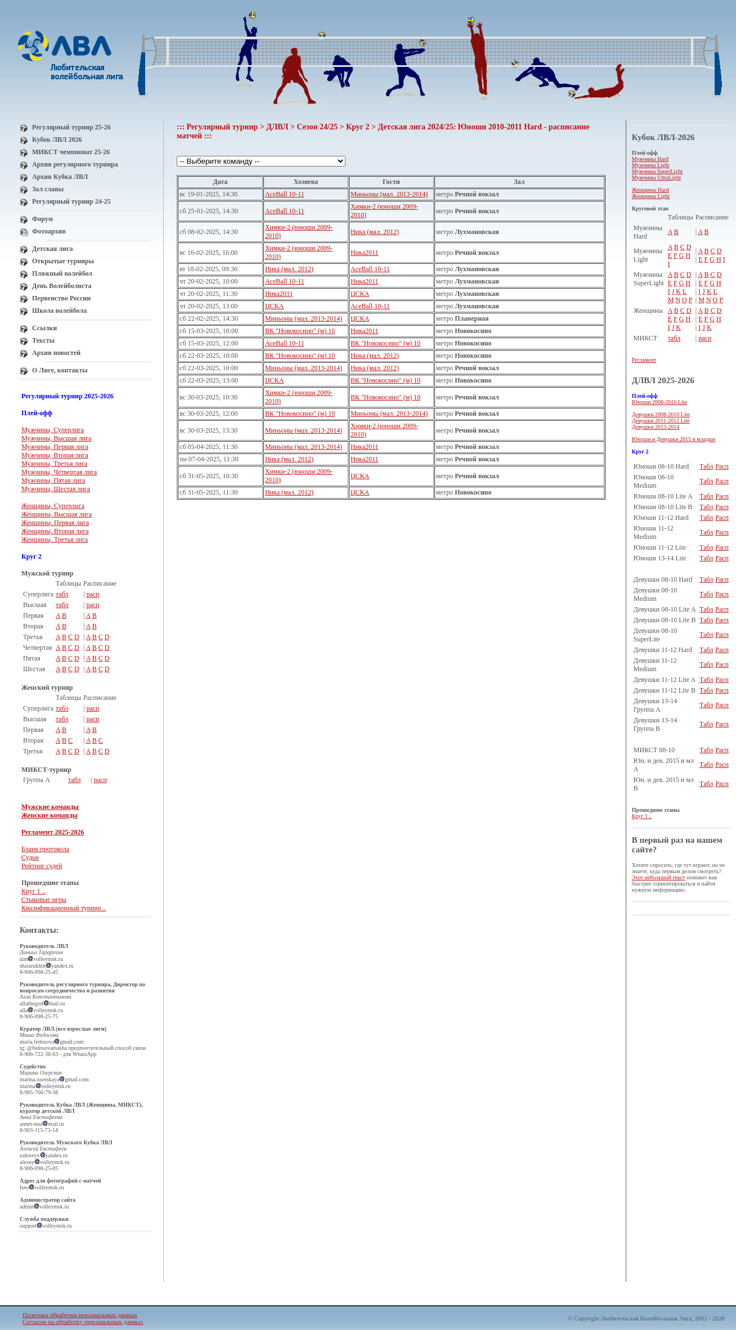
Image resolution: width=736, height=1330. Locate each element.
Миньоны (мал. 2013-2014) (389, 194)
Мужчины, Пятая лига (53, 480)
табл (62, 594)
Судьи (30, 857)
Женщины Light (651, 196)
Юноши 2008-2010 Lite (659, 402)
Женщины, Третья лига (54, 539)
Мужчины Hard (650, 159)
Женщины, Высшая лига (56, 514)
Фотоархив (49, 231)
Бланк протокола (45, 849)
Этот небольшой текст (658, 877)
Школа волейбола (59, 310)
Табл (706, 466)
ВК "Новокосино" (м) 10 (300, 331)
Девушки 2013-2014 (656, 427)
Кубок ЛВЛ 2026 (57, 139)
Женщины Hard (650, 190)
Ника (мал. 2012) (375, 232)
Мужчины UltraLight (656, 177)
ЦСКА (360, 294)
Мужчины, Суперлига (52, 430)
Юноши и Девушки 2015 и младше (674, 439)
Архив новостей (56, 353)
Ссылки (44, 328)
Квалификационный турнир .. (63, 908)
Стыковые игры (43, 900)
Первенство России (61, 298)
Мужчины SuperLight (657, 171)
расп (92, 594)
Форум (42, 219)
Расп (722, 466)
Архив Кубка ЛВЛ (60, 177)
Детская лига (52, 249)
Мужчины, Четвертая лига (59, 472)
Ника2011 (365, 253)
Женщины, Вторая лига (55, 531)
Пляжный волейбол (62, 273)
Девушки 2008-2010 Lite (661, 414)
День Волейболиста (62, 286)
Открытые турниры (63, 261)
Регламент (644, 360)
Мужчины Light (651, 165)
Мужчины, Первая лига (54, 447)
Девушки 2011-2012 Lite (661, 420)
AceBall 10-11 (284, 194)
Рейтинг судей (41, 866)
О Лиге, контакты (60, 370)
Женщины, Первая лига (55, 523)
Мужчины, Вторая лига (54, 455)
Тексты (43, 340)
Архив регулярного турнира (75, 164)
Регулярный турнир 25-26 (71, 127)
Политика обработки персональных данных (80, 1314)
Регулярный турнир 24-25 (71, 201)
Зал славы (48, 189)
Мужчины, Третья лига (54, 464)
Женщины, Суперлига (52, 506)
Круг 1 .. (33, 891)
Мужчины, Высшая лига (56, 438)
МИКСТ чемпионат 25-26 (71, 152)
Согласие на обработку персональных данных (83, 1321)
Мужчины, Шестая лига (55, 489)
